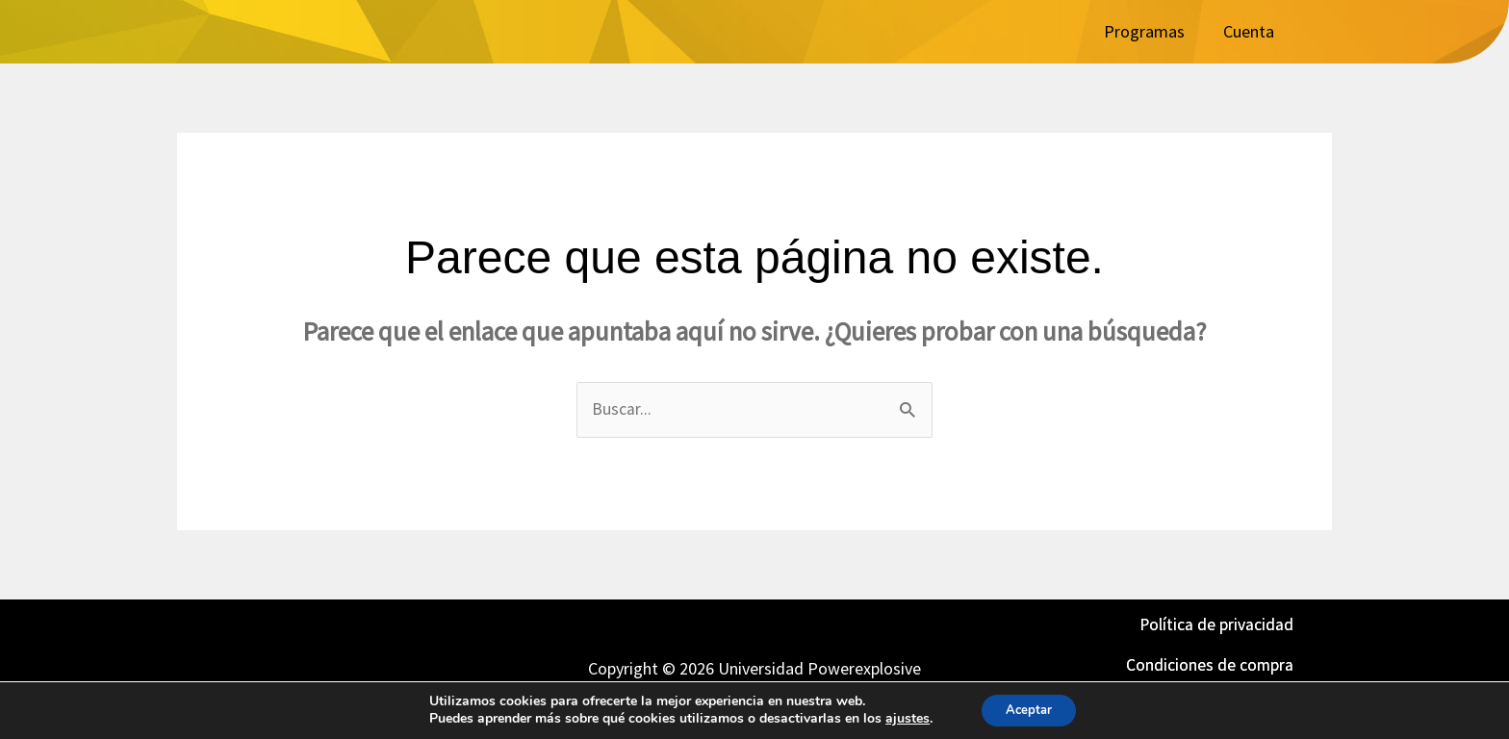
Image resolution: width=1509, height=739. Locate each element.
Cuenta (1248, 31)
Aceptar (1029, 709)
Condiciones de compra (1209, 664)
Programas (1144, 31)
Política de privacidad (1215, 625)
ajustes (902, 717)
